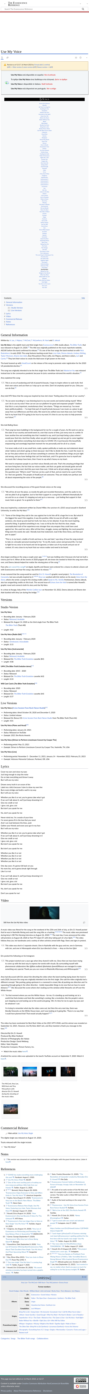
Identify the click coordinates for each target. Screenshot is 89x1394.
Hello (44, 170)
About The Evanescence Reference (27, 1391)
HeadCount (26, 363)
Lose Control (44, 195)
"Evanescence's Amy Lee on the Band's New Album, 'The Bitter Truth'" (24, 1200)
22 (58, 932)
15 (37, 576)
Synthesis (61, 1298)
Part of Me (44, 220)
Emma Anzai (63, 1282)
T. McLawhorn (36, 340)
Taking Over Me (44, 244)
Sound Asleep (45, 1295)
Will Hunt (41, 1282)
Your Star (44, 287)
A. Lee (12, 340)
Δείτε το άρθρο (61, 79)
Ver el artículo (50, 75)
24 (51, 934)
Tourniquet (44, 262)
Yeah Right (44, 282)
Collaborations (42, 1338)
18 (36, 683)
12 (45, 556)
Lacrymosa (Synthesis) (56, 1327)
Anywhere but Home (38, 1305)
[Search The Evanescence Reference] (44, 9)
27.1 (56, 1253)
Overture (44, 219)
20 (27, 725)
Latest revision (28, 67)
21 (56, 932)
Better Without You (44, 119)
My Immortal (44, 206)
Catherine (44, 132)
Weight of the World (44, 273)
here (24, 1051)
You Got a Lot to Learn (44, 283)
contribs (46, 65)
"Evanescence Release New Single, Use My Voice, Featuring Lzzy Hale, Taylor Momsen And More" (23, 1208)
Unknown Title (44, 265)
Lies (44, 188)
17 (32, 666)
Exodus (44, 148)
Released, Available (17, 619)
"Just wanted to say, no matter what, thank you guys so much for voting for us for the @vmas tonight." (69, 1267)
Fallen (33, 1298)
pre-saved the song (16, 567)
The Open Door (41, 1298)
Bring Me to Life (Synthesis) (39, 1327)
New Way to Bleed (44, 211)
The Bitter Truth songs (26, 1338)
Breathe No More (44, 125)
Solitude (44, 233)
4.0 (8, 1189)
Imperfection (44, 177)
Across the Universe (44, 103)
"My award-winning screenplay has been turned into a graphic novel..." (24, 1270)
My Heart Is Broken (44, 204)
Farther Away (44, 152)
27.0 (53, 1253)
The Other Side (44, 258)
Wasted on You (44, 271)
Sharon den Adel (20, 356)
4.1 (10, 1189)
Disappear (44, 137)
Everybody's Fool (44, 146)
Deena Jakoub (66, 353)
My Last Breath (44, 208)
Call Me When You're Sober (44, 130)
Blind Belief (44, 123)
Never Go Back (44, 210)
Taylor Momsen (7, 356)
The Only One (44, 256)
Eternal (44, 143)
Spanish (44, 235)
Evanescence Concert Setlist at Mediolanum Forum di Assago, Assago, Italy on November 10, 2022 (68, 1184)
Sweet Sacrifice (45, 238)
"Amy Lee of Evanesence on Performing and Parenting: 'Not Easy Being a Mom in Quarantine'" (23, 1231)
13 (50, 569)
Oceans (45, 213)
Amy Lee (42, 577)
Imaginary (44, 175)
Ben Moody (24, 1291)
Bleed (44, 121)
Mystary (53, 1295)
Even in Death (44, 145)
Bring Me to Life (44, 127)
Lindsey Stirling (79, 353)
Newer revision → (43, 67)
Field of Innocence (44, 155)
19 (46, 707)
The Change (44, 247)
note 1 (24, 634)
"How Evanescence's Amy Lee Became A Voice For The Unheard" (24, 1216)
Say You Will (44, 224)
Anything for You (44, 109)
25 (74, 937)
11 (43, 556)
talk (41, 65)
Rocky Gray (56, 1291)
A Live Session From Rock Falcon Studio (29, 708)
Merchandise (60, 1330)
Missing (44, 202)
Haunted (44, 168)
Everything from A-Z (36, 1330)
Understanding (44, 264)
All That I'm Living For (44, 107)
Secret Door (44, 226)
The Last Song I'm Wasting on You (44, 255)
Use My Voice (44, 269)
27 (9, 987)
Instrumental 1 (44, 179)
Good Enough (44, 166)
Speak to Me (52, 580)
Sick (44, 228)
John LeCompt (45, 1291)
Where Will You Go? (44, 276)
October (44, 215)
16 (38, 592)
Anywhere (44, 110)
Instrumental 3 (44, 182)
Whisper (44, 278)
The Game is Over (44, 251)
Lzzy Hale (56, 353)
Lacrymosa (44, 186)
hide (84, 1277)
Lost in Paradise (44, 197)
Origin (44, 217)
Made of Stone (44, 199)
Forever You (44, 159)
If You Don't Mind (44, 173)
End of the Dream (44, 139)
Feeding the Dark (44, 154)
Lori (77, 356)
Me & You (44, 201)
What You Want (44, 274)
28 (6, 1028)
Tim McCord (32, 1282)
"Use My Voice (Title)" (15, 1180)
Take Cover (44, 242)
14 (34, 576)
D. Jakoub (56, 340)
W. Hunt (46, 340)
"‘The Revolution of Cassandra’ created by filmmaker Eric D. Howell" (69, 1176)
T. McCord (26, 340)
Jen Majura (76, 1291)
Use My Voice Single (25, 1133)
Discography (23, 1330)
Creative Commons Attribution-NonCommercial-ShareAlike (45, 1383)
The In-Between (44, 253)
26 (79, 968)
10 (28, 510)
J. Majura (18, 340)
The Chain (44, 246)
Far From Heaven (44, 150)
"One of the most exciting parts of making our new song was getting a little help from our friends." (24, 1185)
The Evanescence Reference (17, 4)
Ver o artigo (51, 88)
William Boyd (34, 1291)
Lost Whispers (36, 1308)
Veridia (61, 580)
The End (44, 249)
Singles (52, 1330)
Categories (5, 1338)
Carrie (3, 358)
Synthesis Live (50, 1305)
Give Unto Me (44, 163)
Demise (44, 136)
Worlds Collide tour (34, 590)
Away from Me (44, 116)
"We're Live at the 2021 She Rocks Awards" (68, 1210)
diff (9, 67)
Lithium (45, 193)
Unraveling (44, 267)
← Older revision (16, 67)
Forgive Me (44, 161)
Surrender (44, 237)
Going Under (44, 164)
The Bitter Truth (76, 345)
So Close (44, 231)
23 (61, 932)
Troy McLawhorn (52, 1282)
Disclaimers (47, 1391)
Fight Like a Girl (44, 157)
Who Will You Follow (44, 280)
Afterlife (44, 105)
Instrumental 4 (44, 184)
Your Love (44, 285)
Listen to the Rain (44, 192)
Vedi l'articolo (47, 84)
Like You (44, 190)
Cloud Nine (44, 134)
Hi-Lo (44, 172)
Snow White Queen (44, 229)
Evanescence (48, 345)
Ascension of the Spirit (44, 114)
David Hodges (14, 1291)
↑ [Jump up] (6, 1159)
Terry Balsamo (66, 1291)
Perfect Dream (44, 222)
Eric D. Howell (44, 574)
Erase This (44, 141)
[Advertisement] (44, 30)
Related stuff (23, 1333)
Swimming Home (44, 240)
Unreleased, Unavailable (19, 642)
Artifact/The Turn (44, 112)
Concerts (69, 1330)
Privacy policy (6, 1391)
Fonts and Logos (79, 1330)
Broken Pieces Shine (44, 128)
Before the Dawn (44, 118)
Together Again (44, 260)
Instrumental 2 (44, 181)
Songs (47, 1330)
